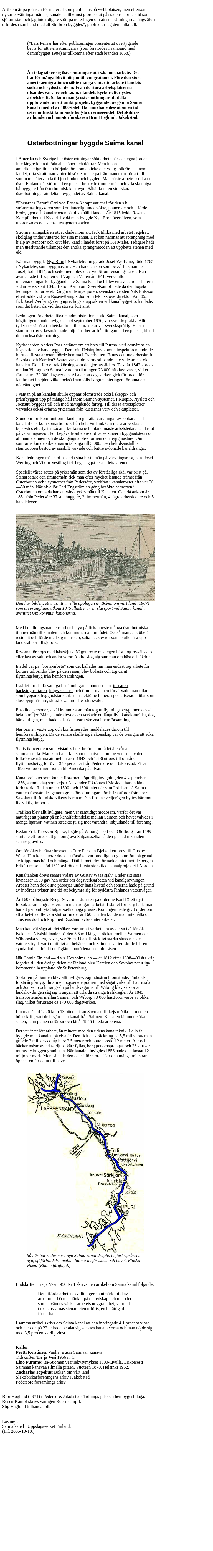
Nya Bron (55, 261)
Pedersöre (52, 1396)
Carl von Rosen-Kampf (71, 203)
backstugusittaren (31, 690)
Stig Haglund (14, 1406)
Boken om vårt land (118, 603)
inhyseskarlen (61, 690)
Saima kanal (13, 1426)
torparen (120, 685)
